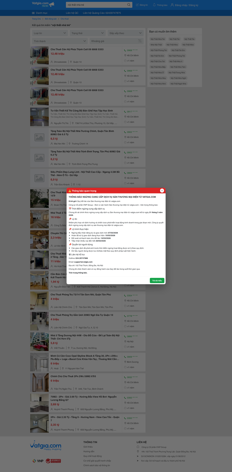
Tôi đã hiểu (157, 280)
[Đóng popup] (162, 191)
